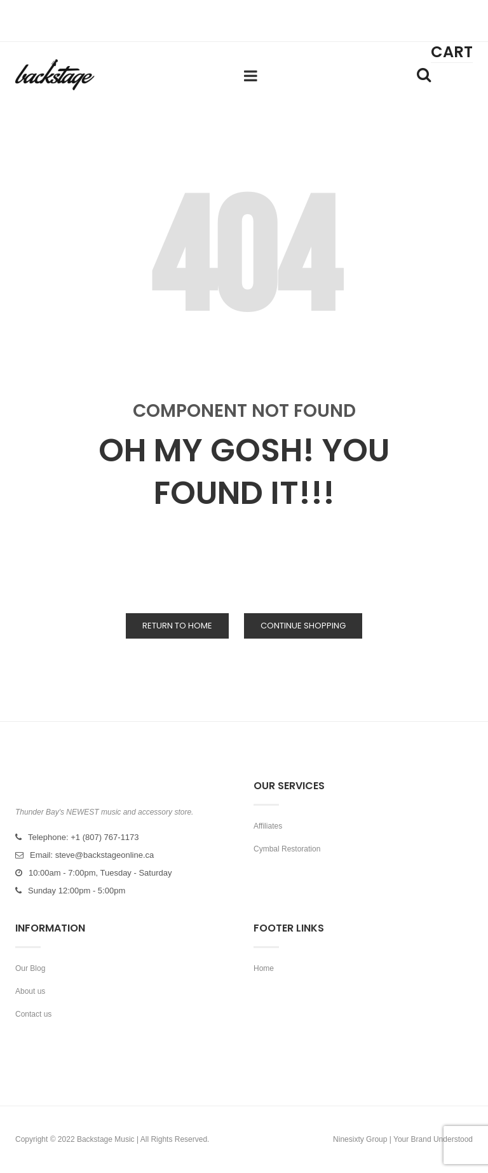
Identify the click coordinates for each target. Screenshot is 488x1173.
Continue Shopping (303, 626)
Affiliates (268, 826)
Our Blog (30, 968)
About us (30, 991)
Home (264, 968)
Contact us (33, 1014)
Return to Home (177, 626)
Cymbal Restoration (287, 848)
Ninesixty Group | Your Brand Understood (403, 1139)
